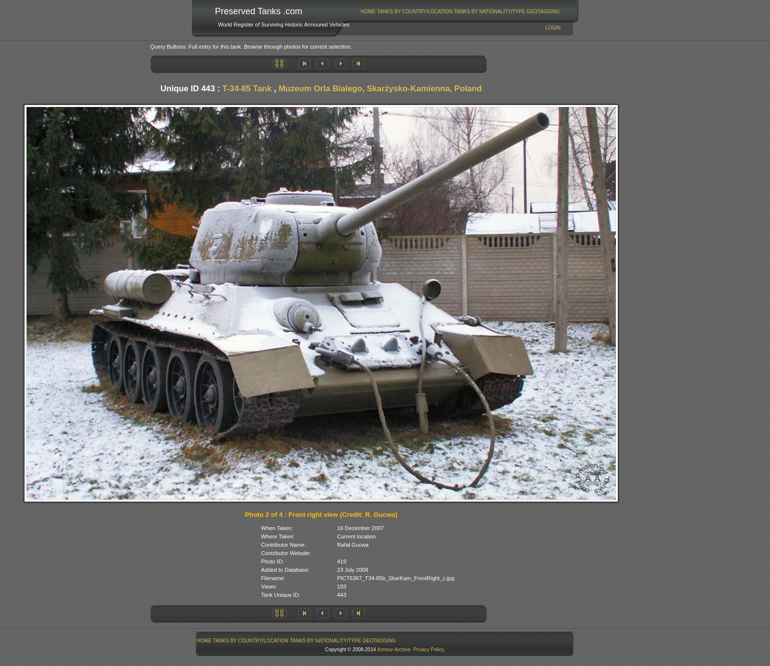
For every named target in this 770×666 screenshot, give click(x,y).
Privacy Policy (428, 649)
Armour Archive (394, 649)
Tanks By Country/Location (415, 11)
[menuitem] (368, 11)
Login (552, 27)
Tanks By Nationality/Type (489, 11)
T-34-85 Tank (247, 88)
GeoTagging (543, 11)
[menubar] (460, 11)
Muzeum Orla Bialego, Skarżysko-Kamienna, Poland (380, 88)
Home (368, 11)
